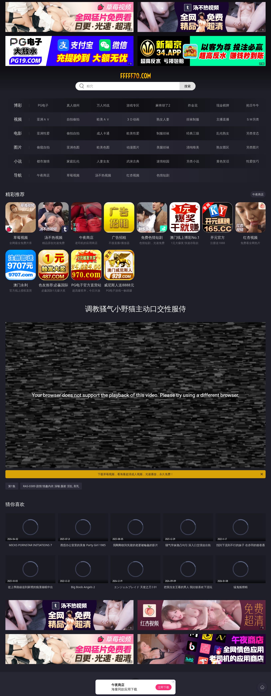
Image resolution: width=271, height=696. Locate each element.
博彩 (18, 105)
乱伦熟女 (222, 133)
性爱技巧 (252, 161)
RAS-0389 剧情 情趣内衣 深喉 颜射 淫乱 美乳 (51, 486)
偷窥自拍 (43, 147)
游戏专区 (132, 105)
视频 (18, 119)
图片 (18, 147)
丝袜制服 (192, 119)
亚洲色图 (73, 147)
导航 (18, 175)
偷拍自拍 (73, 133)
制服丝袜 (163, 133)
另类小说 (192, 161)
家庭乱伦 (73, 161)
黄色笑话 (222, 161)
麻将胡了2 (163, 105)
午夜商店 (43, 175)
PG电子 (43, 105)
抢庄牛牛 (252, 105)
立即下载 (163, 687)
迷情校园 (163, 161)
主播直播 (222, 119)
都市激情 (43, 161)
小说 (18, 161)
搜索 (187, 86)
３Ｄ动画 (132, 119)
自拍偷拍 (73, 119)
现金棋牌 (222, 105)
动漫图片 (132, 147)
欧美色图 (103, 147)
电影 (18, 133)
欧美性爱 (132, 133)
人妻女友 (103, 161)
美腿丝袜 (163, 147)
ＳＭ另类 (252, 119)
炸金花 (193, 105)
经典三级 (192, 133)
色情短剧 (163, 175)
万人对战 (103, 105)
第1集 (11, 486)
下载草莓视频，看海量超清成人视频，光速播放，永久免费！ (181, 474)
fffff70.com (135, 76)
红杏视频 (132, 175)
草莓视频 (73, 175)
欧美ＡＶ (103, 119)
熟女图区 (222, 147)
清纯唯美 (192, 147)
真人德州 (73, 105)
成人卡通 (103, 133)
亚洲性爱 (43, 133)
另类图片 (252, 147)
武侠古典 (132, 161)
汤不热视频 (103, 175)
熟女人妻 (163, 119)
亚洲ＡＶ (43, 119)
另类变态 (252, 133)
